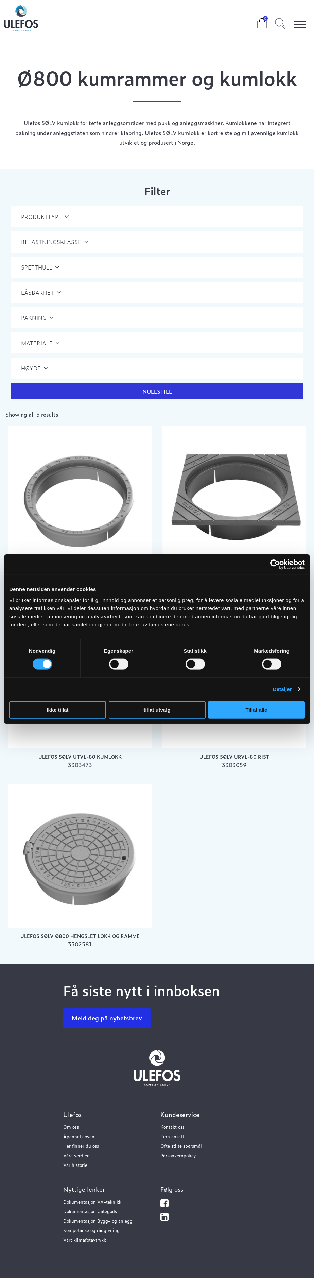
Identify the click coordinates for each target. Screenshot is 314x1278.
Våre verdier (76, 1155)
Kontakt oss (172, 1127)
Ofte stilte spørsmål (181, 1146)
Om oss (71, 1127)
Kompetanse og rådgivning (91, 1230)
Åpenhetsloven (78, 1136)
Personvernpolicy (178, 1155)
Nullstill (157, 391)
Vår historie (75, 1165)
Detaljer (282, 689)
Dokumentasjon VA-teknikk (92, 1201)
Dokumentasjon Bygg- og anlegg (98, 1220)
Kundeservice (179, 1114)
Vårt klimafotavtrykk (84, 1240)
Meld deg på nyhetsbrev (107, 1017)
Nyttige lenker (84, 1189)
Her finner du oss (81, 1146)
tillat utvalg (156, 709)
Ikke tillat (57, 709)
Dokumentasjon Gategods (90, 1211)
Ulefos (72, 1114)
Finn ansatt (172, 1136)
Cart (256, 21)
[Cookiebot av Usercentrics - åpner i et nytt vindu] (275, 564)
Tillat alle (256, 709)
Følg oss (171, 1189)
